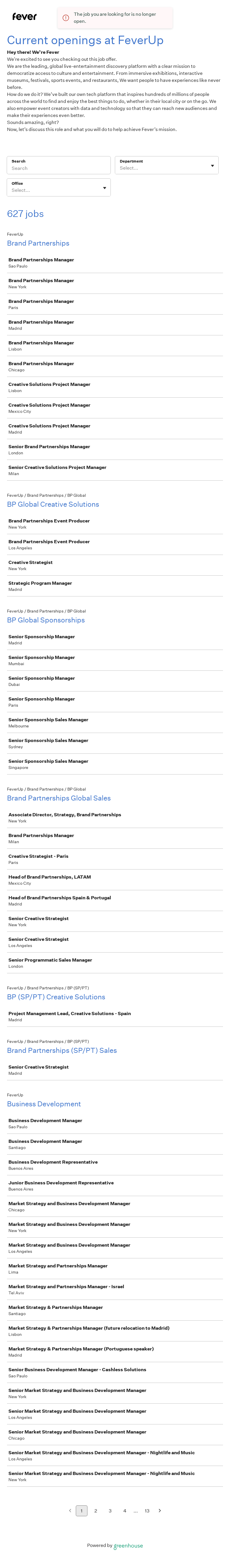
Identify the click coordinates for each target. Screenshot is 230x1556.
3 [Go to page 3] (110, 1511)
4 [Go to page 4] (125, 1511)
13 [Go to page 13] (147, 1511)
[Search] (58, 169)
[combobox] (120, 168)
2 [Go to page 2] (95, 1511)
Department (131, 161)
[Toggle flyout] (212, 165)
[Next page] (160, 1511)
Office (17, 183)
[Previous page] (70, 1511)
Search (18, 161)
